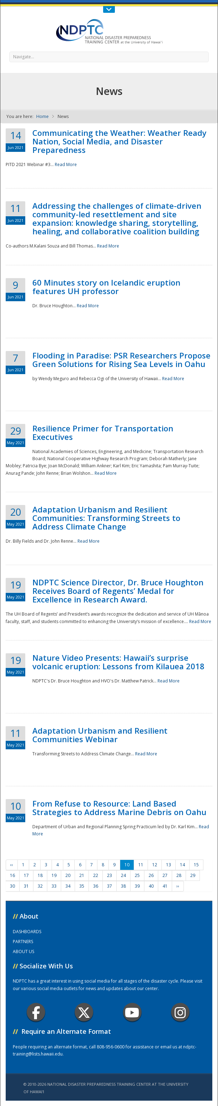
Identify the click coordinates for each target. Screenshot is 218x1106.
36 (95, 886)
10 (126, 865)
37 (109, 886)
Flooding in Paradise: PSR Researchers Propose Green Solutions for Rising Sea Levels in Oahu (121, 359)
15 (196, 865)
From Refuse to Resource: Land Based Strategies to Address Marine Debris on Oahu (119, 807)
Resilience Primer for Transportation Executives (102, 432)
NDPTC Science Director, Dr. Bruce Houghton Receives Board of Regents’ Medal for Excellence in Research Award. (117, 591)
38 (123, 886)
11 (140, 865)
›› (177, 886)
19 (54, 875)
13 (168, 865)
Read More (66, 164)
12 (154, 865)
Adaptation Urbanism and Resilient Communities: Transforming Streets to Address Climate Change (106, 518)
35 (81, 886)
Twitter (84, 1012)
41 (165, 886)
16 (12, 875)
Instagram (180, 1012)
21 (81, 875)
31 (26, 886)
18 (40, 875)
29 (192, 875)
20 (67, 875)
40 (151, 886)
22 (95, 875)
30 (12, 886)
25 (137, 875)
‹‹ (11, 865)
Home (42, 116)
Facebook (36, 1012)
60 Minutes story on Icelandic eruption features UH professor (106, 286)
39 (137, 886)
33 (54, 886)
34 (67, 886)
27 (165, 875)
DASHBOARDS (27, 932)
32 (40, 886)
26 (151, 875)
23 (109, 875)
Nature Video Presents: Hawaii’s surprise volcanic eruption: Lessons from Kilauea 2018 (118, 661)
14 (182, 865)
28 (178, 875)
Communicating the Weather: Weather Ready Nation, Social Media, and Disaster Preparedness (119, 141)
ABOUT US (23, 951)
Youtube (132, 1012)
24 (123, 875)
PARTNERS (23, 941)
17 (26, 875)
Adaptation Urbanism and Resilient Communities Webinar (100, 734)
